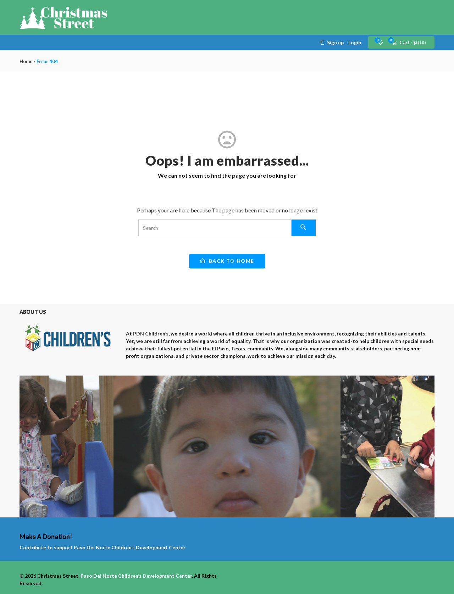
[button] (411, 42)
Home (26, 61)
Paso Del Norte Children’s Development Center (130, 547)
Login (354, 42)
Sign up (335, 42)
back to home (227, 261)
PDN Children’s (150, 334)
